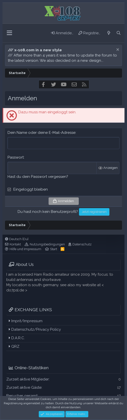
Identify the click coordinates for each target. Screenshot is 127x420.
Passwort (16, 157)
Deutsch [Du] (16, 239)
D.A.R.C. (17, 338)
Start (53, 249)
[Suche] (118, 33)
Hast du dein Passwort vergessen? (38, 176)
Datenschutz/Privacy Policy (35, 329)
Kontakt (15, 244)
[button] (9, 33)
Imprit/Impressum (26, 321)
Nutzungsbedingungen (47, 244)
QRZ (14, 346)
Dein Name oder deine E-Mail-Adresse (41, 132)
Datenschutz (82, 244)
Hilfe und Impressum (25, 249)
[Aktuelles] (108, 33)
